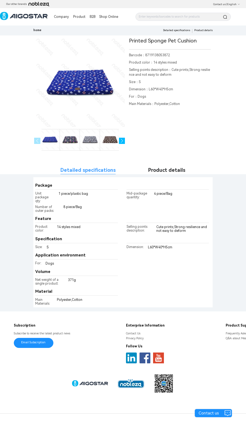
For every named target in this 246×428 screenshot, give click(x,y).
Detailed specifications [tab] (88, 170)
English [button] (233, 4)
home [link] (37, 30)
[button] (122, 141)
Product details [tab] (166, 170)
